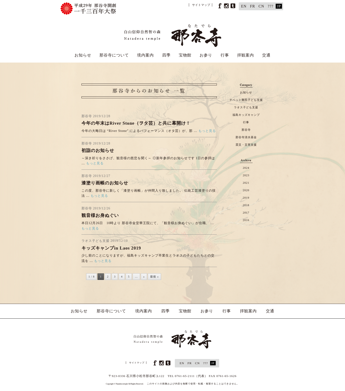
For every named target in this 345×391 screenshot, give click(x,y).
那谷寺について (114, 55)
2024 (246, 167)
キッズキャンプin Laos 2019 (111, 248)
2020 (246, 190)
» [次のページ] (144, 276)
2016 (246, 220)
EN (243, 6)
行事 (225, 55)
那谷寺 (246, 129)
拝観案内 (245, 55)
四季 (166, 55)
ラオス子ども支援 (246, 107)
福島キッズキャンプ (246, 114)
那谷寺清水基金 (246, 137)
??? (270, 6)
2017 (246, 212)
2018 (246, 205)
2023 (246, 175)
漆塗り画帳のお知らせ (104, 182)
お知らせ (82, 55)
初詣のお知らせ (97, 150)
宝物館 (185, 55)
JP (279, 6)
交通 (266, 55)
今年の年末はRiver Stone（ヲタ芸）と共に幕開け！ (135, 123)
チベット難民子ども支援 (246, 100)
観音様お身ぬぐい (100, 215)
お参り (206, 55)
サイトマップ (201, 5)
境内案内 (145, 55)
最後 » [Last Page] (154, 276)
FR (252, 6)
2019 (246, 197)
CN (261, 6)
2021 (246, 182)
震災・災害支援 (246, 144)
